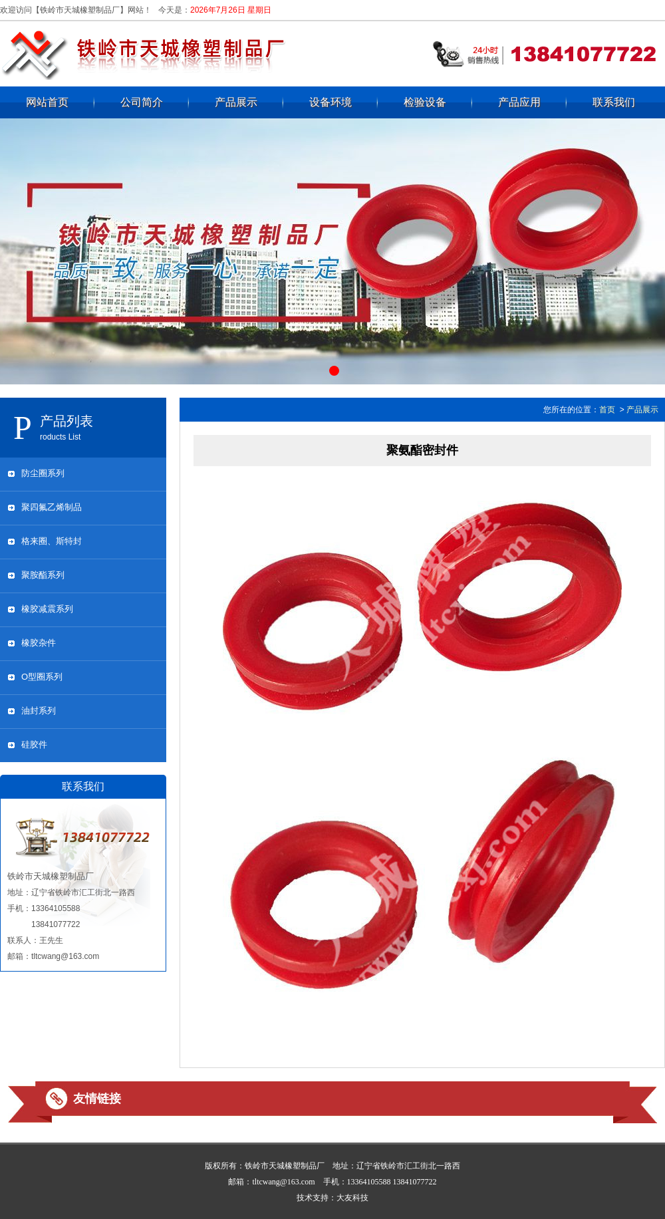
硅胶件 (34, 744)
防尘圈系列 (43, 473)
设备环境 (330, 102)
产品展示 (236, 102)
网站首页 (47, 102)
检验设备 (425, 102)
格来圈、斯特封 (51, 541)
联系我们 (614, 102)
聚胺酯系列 (43, 575)
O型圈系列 (42, 677)
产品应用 (519, 102)
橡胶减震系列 (47, 609)
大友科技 (352, 1197)
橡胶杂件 (38, 643)
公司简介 (141, 102)
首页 (607, 409)
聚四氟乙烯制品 (51, 507)
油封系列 (38, 711)
